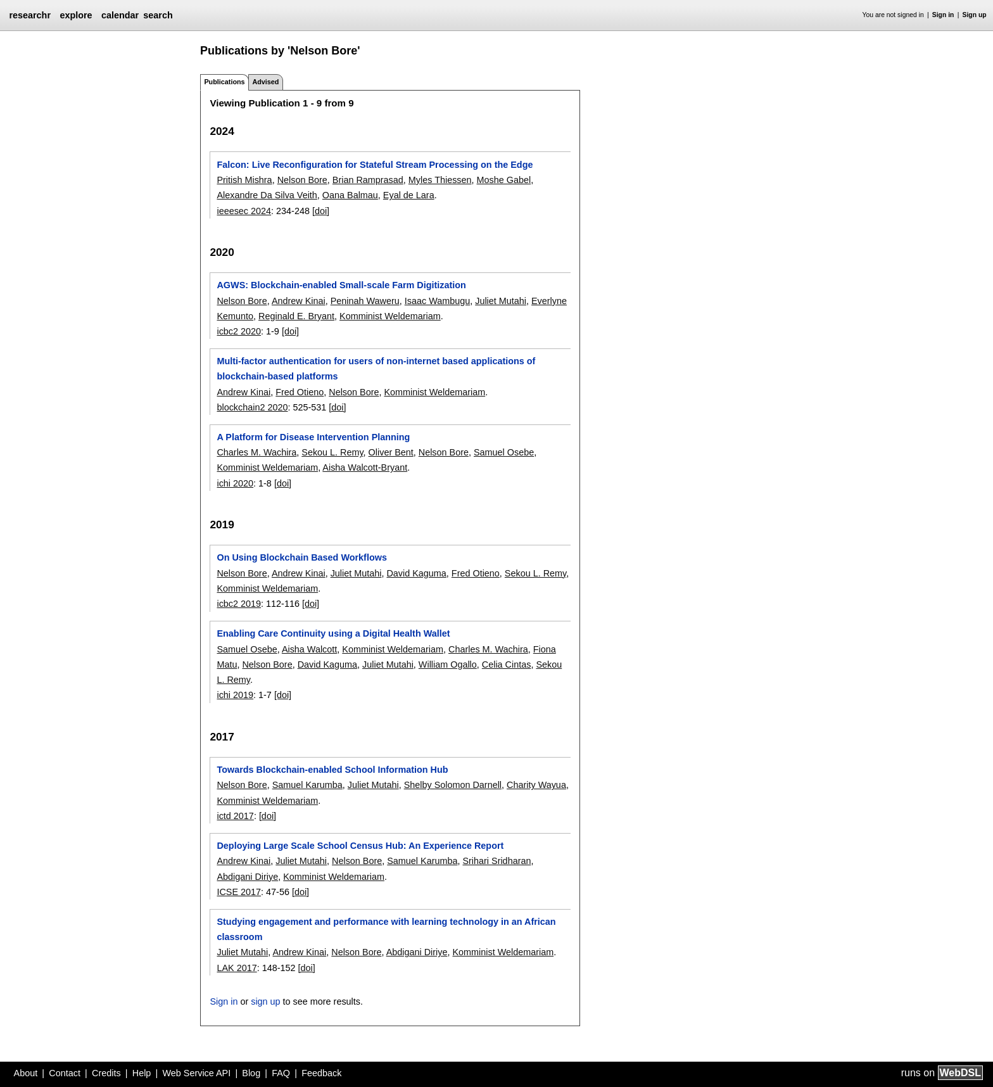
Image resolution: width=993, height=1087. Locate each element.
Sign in (943, 14)
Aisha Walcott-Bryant (364, 467)
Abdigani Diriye (247, 877)
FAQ (281, 1073)
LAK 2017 (236, 968)
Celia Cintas (506, 664)
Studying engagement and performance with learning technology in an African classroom (386, 929)
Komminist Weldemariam (390, 316)
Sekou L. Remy (332, 452)
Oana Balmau (350, 195)
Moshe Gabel (504, 180)
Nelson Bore (302, 180)
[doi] (320, 211)
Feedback (321, 1073)
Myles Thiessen (440, 180)
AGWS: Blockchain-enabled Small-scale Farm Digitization (341, 285)
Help (141, 1073)
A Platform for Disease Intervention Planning (313, 437)
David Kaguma (416, 573)
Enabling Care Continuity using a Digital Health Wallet (333, 633)
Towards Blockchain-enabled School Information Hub (332, 770)
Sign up (975, 14)
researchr (30, 15)
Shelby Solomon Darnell (453, 785)
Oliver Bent (391, 452)
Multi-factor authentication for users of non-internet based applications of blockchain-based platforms (376, 368)
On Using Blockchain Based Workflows (301, 557)
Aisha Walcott (309, 649)
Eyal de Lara (408, 195)
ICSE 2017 (239, 892)
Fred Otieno (299, 392)
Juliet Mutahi (500, 301)
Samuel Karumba (307, 785)
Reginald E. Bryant (296, 316)
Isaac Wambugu (437, 301)
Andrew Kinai (299, 301)
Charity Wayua (536, 785)
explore (76, 15)
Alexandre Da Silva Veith (267, 195)
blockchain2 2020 (252, 407)
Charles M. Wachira (256, 452)
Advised (265, 82)
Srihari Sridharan (496, 861)
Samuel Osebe (504, 452)
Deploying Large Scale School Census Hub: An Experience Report (360, 846)
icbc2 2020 (239, 331)
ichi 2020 (235, 483)
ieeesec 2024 (244, 211)
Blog (251, 1073)
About (26, 1073)
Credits (106, 1073)
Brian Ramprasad (367, 180)
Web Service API (196, 1073)
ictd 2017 (235, 816)
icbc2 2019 (239, 604)
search (157, 15)
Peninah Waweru (365, 301)
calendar (120, 15)
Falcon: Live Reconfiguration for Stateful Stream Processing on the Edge (375, 165)
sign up (265, 1001)
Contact (64, 1073)
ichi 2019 (235, 695)
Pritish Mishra (244, 180)
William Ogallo (448, 664)
